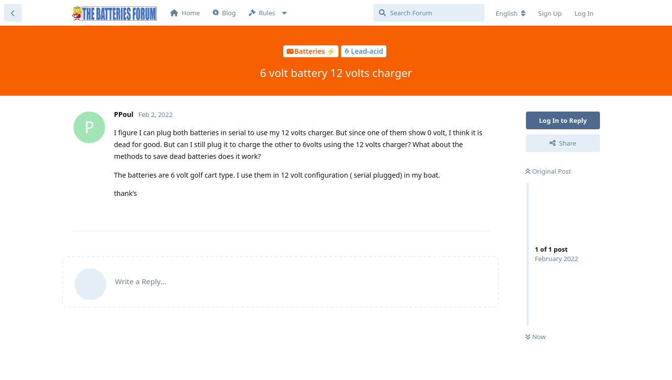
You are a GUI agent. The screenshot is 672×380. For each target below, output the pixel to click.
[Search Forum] (429, 13)
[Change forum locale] (510, 13)
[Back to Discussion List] (13, 13)
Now (535, 336)
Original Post (548, 171)
